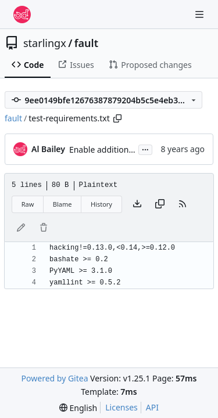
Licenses (121, 407)
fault (86, 43)
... (145, 149)
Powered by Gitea (55, 378)
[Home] (22, 14)
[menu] (78, 407)
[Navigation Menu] (200, 14)
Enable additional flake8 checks (128, 149)
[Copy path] (117, 118)
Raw (28, 204)
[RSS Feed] (182, 204)
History (101, 204)
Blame (62, 204)
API (152, 407)
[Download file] (137, 204)
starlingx (44, 43)
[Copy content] (160, 204)
